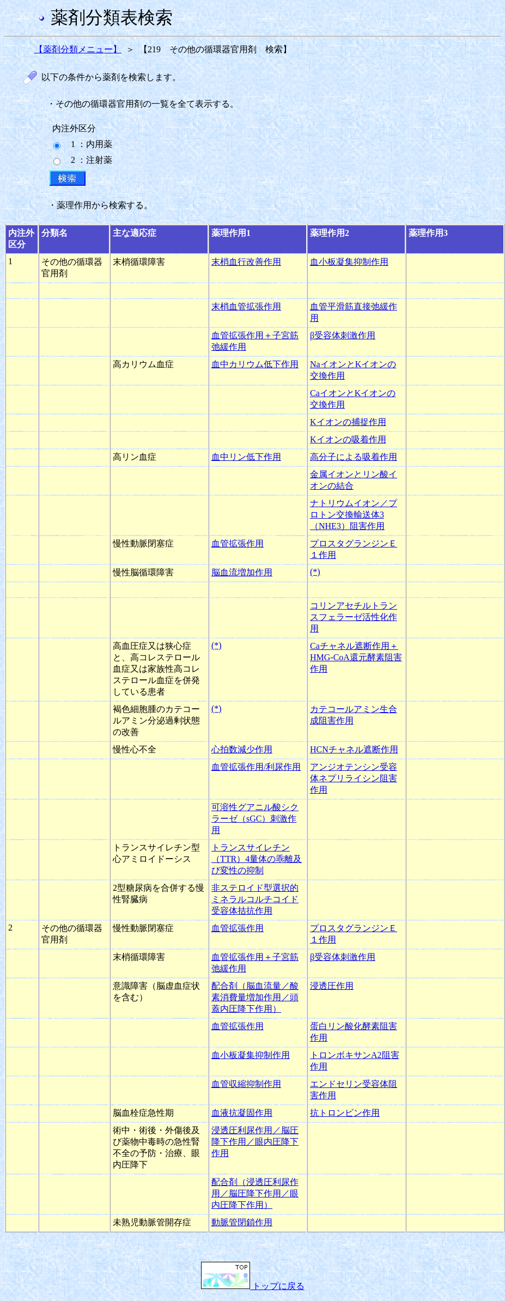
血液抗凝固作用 (241, 1112)
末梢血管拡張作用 (246, 306)
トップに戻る (253, 1286)
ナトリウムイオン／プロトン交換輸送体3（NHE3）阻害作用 (353, 514)
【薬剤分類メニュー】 (77, 49)
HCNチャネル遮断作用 (354, 749)
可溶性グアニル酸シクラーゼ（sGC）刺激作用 (255, 819)
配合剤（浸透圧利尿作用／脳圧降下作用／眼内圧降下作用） (255, 1193)
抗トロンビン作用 (345, 1112)
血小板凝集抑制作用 (349, 261)
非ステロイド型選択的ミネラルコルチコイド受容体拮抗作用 (255, 899)
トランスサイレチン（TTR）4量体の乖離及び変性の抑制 (256, 859)
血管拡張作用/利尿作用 (256, 766)
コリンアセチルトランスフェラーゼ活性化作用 (353, 617)
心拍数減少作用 (241, 749)
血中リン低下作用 (246, 456)
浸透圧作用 (332, 985)
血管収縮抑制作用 (246, 1084)
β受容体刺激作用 (342, 335)
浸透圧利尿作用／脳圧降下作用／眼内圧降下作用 (255, 1142)
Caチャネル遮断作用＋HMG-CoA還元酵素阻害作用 (356, 657)
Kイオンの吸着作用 (348, 439)
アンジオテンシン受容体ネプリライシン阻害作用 (353, 778)
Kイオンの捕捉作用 (348, 422)
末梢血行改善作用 (246, 261)
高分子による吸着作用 (353, 456)
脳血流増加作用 (241, 572)
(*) (315, 571)
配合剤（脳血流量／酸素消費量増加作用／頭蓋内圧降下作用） (255, 997)
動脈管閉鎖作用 (241, 1222)
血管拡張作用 (237, 543)
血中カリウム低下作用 (255, 364)
